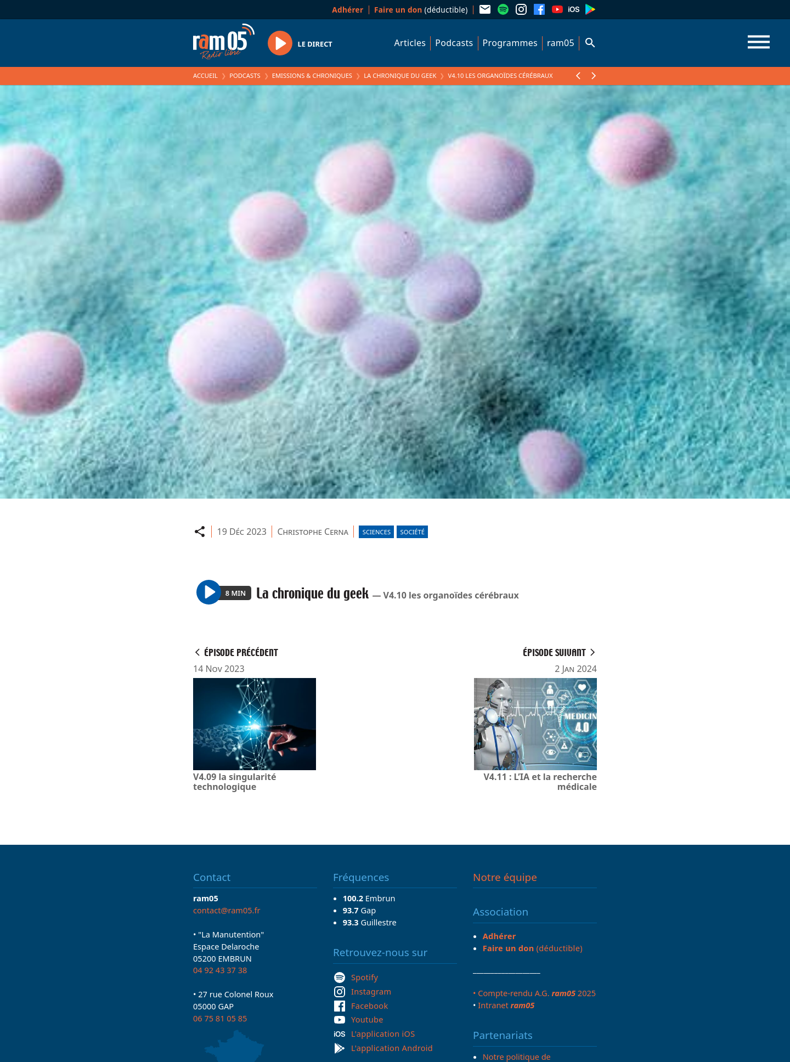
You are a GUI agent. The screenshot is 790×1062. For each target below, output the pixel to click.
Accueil (205, 75)
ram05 (560, 43)
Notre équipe (505, 877)
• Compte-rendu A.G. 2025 (534, 992)
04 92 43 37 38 (220, 969)
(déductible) (421, 9)
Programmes (510, 43)
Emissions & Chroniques (312, 75)
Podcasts (454, 43)
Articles (410, 43)
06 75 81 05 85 (220, 1018)
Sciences (377, 532)
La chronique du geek (400, 75)
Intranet (506, 1004)
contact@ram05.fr (227, 910)
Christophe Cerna (312, 532)
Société (412, 532)
